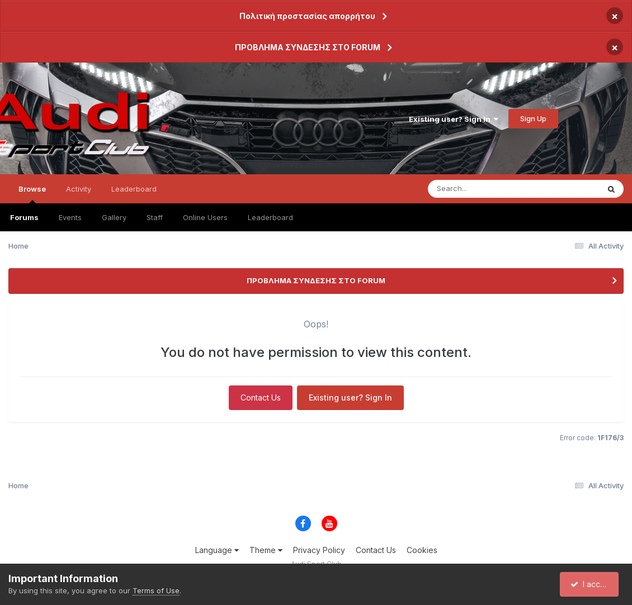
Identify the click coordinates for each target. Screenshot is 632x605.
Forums (24, 217)
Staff (155, 217)
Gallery (114, 217)
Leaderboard (270, 217)
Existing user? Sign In (453, 119)
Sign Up (533, 118)
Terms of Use (156, 590)
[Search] (502, 189)
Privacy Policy (319, 550)
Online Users (205, 217)
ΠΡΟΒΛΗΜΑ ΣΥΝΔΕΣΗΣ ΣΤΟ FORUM (307, 47)
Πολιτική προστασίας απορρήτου (307, 16)
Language (217, 550)
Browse (32, 193)
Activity (78, 188)
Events (70, 217)
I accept (591, 584)
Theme (265, 550)
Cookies (422, 550)
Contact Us (260, 397)
